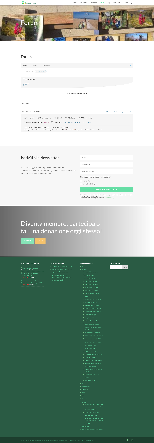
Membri (35, 66)
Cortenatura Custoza (91, 302)
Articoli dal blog (87, 184)
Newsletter (85, 181)
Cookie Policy (85, 386)
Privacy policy (86, 426)
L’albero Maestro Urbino (92, 321)
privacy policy (109, 198)
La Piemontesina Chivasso (92, 333)
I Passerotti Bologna (90, 315)
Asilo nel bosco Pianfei (91, 284)
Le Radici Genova (90, 348)
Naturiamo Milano (90, 357)
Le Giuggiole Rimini (90, 345)
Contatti (126, 3)
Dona (40, 245)
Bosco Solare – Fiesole (91, 290)
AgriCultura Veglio (90, 278)
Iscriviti (27, 245)
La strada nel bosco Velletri (93, 339)
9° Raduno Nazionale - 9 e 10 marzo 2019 (77, 122)
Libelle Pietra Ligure (90, 351)
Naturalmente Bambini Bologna (94, 354)
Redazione (26, 270)
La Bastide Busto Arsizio (92, 324)
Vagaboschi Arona (90, 380)
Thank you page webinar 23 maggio (92, 429)
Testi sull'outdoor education (29, 268)
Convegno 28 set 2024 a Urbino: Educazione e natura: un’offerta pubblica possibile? (94, 407)
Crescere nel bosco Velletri (92, 305)
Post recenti (46, 66)
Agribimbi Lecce (89, 275)
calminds (46, 122)
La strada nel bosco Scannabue (94, 336)
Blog (108, 3)
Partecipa (93, 3)
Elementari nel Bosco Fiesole (93, 308)
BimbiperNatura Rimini (91, 287)
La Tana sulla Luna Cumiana (93, 342)
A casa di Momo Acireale (92, 272)
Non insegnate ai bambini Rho (93, 360)
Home (75, 3)
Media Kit (116, 3)
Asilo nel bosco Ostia (91, 281)
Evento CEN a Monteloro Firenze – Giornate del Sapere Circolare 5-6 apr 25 (94, 420)
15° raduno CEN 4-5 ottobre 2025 (62, 266)
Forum (102, 3)
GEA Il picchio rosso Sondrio (93, 312)
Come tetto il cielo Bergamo (93, 299)
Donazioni (85, 390)
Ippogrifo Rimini (89, 318)
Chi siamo (83, 3)
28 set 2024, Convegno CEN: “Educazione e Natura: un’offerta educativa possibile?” (61, 277)
